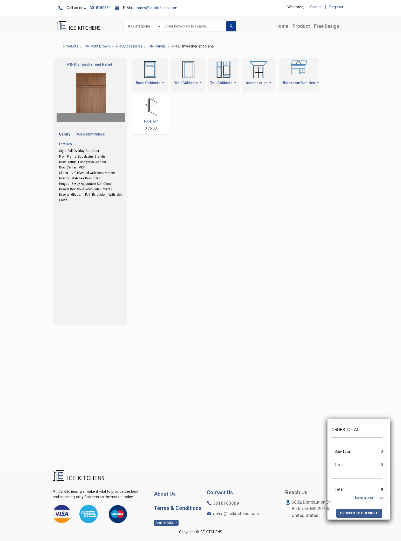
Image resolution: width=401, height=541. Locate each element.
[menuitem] (281, 26)
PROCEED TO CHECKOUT (359, 513)
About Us (165, 494)
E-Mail (128, 7)
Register (336, 7)
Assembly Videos (91, 134)
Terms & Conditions (177, 508)
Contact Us (220, 492)
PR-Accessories (129, 46)
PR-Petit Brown (97, 46)
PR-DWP (151, 121)
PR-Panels (157, 46)
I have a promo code (370, 498)
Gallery (64, 134)
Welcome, (295, 7)
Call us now (76, 7)
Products (70, 46)
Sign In (316, 7)
